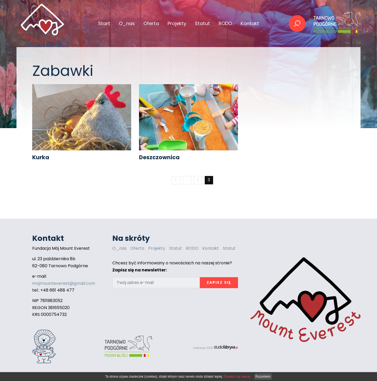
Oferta (137, 248)
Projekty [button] (177, 23)
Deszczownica (159, 157)
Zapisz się (219, 282)
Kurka (40, 157)
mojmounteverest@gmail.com (63, 283)
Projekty (156, 248)
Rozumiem (263, 376)
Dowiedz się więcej (237, 376)
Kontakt (250, 23)
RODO (225, 23)
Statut (202, 23)
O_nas (127, 23)
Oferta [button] (151, 23)
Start (104, 23)
